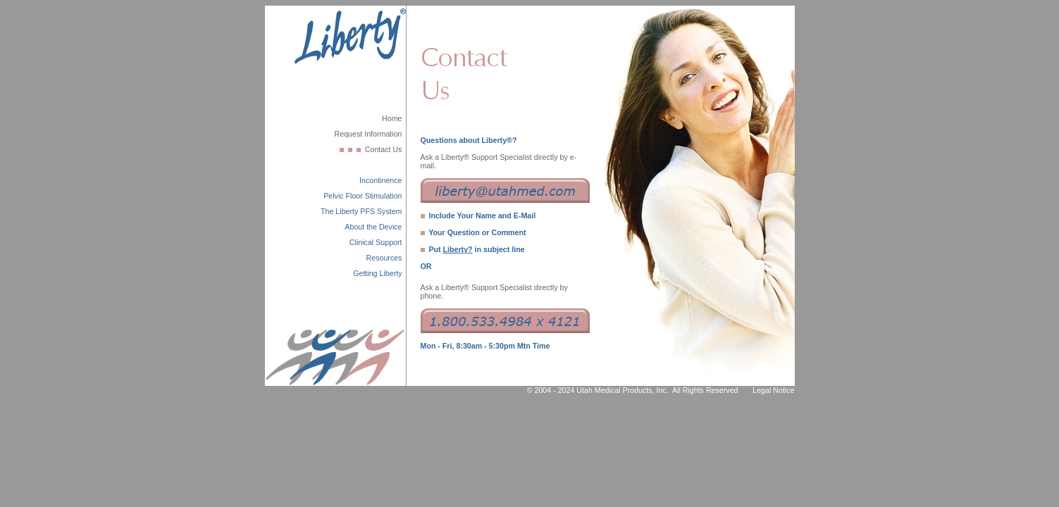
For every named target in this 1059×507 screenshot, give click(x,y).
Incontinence (380, 180)
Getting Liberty (377, 273)
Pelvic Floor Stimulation (362, 196)
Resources (384, 258)
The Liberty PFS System (361, 211)
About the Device (373, 227)
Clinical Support (375, 242)
